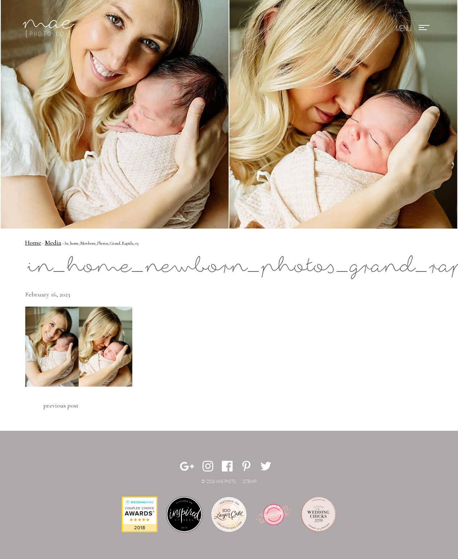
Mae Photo (50, 29)
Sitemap (249, 481)
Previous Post (60, 405)
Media (53, 242)
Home (33, 242)
